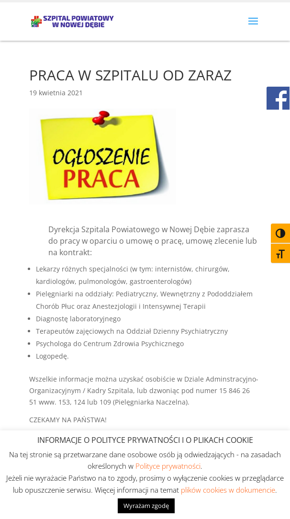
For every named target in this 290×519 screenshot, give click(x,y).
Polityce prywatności (168, 466)
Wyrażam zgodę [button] (146, 505)
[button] (253, 27)
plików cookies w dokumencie (228, 490)
